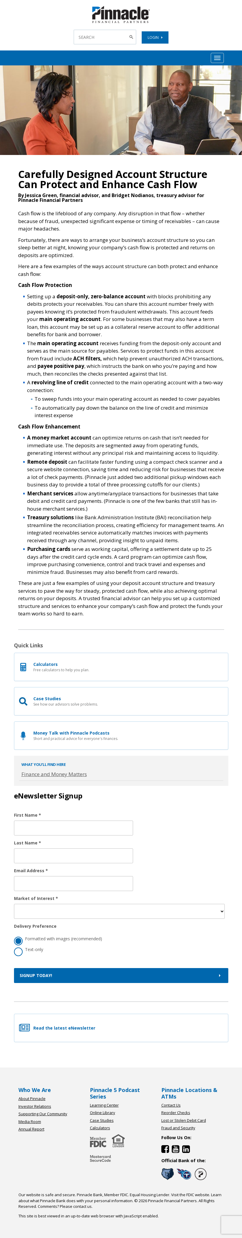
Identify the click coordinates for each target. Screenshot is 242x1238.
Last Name (27, 843)
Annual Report (31, 1129)
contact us (82, 1206)
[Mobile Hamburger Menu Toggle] (217, 58)
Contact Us (171, 1105)
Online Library (102, 1112)
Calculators (100, 1128)
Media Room (29, 1121)
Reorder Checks (175, 1112)
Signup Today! (121, 975)
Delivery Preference (35, 926)
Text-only (28, 950)
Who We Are (34, 1089)
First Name (27, 815)
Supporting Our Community (42, 1113)
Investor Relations (34, 1106)
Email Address (31, 870)
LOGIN (155, 37)
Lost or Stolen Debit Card (183, 1120)
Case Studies (102, 1120)
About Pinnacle (32, 1098)
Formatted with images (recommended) (58, 939)
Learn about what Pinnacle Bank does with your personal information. (119, 1197)
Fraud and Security (178, 1128)
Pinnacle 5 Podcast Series (115, 1093)
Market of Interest (36, 898)
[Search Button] (132, 37)
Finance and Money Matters (54, 774)
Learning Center (104, 1105)
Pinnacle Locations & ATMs (189, 1093)
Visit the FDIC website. (190, 1194)
